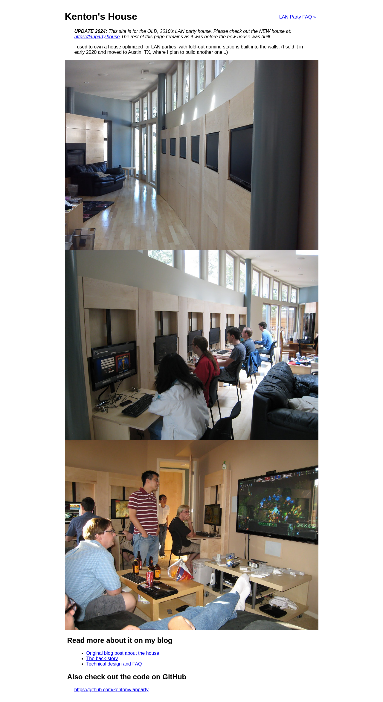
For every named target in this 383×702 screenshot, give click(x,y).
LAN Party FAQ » (297, 16)
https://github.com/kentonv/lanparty (111, 689)
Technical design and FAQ (114, 663)
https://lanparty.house (97, 36)
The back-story (102, 658)
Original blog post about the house (122, 653)
